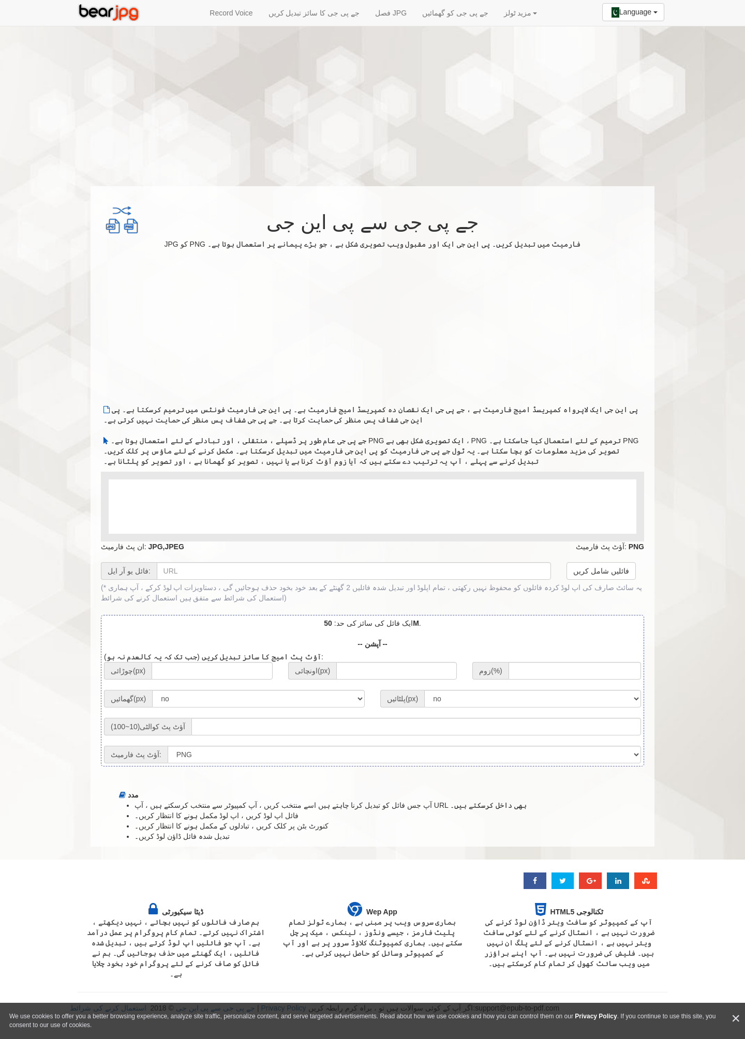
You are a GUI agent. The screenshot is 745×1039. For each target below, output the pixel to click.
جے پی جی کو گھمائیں (455, 13)
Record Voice (231, 13)
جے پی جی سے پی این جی (372, 222)
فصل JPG (391, 13)
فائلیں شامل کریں (601, 571)
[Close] (735, 1018)
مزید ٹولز (520, 13)
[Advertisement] (372, 100)
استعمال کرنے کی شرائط (139, 598)
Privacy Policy (596, 1016)
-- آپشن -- (372, 644)
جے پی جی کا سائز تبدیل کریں (314, 13)
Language (633, 12)
